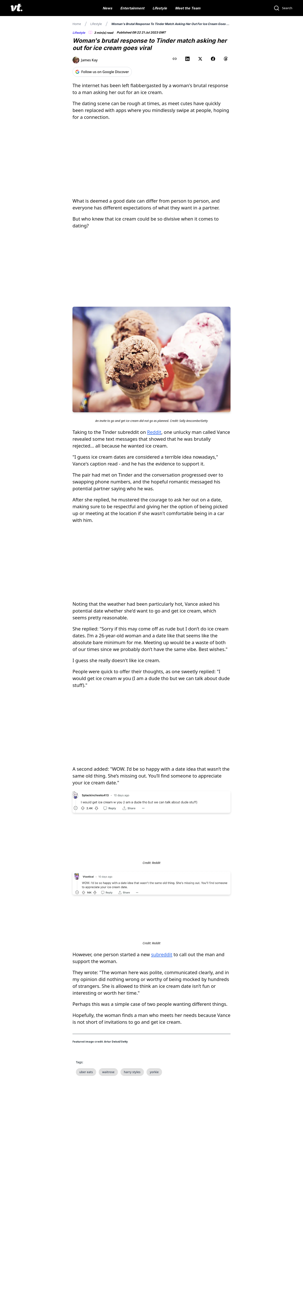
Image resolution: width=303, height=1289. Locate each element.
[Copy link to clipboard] (174, 58)
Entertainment (132, 8)
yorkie (154, 1072)
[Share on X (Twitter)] (200, 58)
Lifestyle (159, 8)
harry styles (132, 1072)
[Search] (283, 8)
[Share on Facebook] (213, 58)
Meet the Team (187, 8)
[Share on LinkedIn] (187, 58)
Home (76, 24)
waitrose (108, 1072)
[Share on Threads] (226, 58)
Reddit (154, 432)
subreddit (161, 954)
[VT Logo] (16, 8)
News (107, 8)
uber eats (86, 1072)
